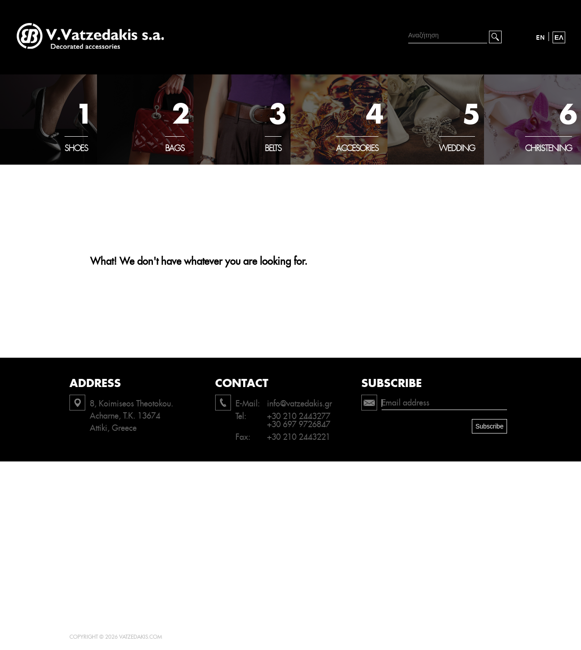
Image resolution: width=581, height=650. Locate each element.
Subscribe (489, 426)
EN (540, 37)
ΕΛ (558, 37)
